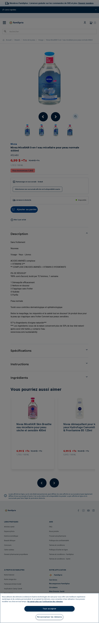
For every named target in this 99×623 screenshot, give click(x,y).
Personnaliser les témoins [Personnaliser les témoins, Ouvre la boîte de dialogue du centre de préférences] (49, 617)
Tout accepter (49, 609)
